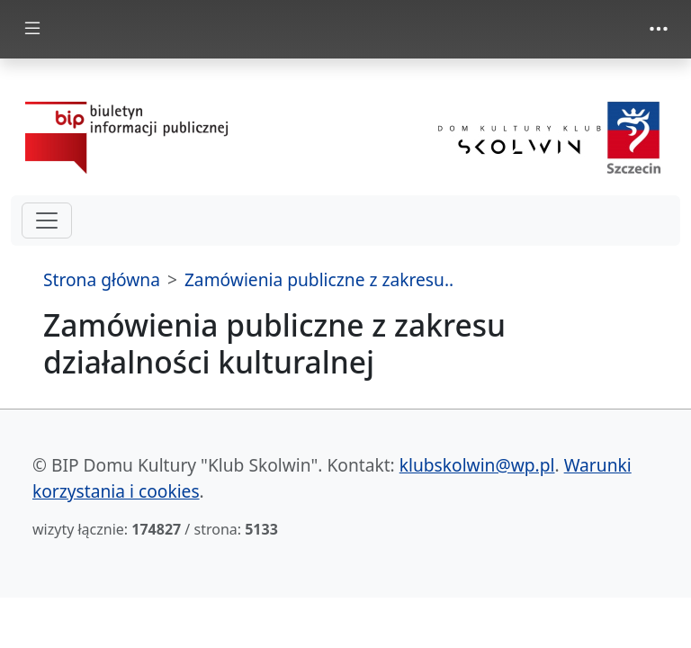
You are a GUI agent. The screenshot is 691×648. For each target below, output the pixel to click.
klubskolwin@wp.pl (477, 465)
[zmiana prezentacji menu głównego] (32, 29)
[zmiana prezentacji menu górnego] (659, 29)
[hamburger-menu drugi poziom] (47, 220)
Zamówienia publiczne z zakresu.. (318, 279)
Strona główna (101, 279)
